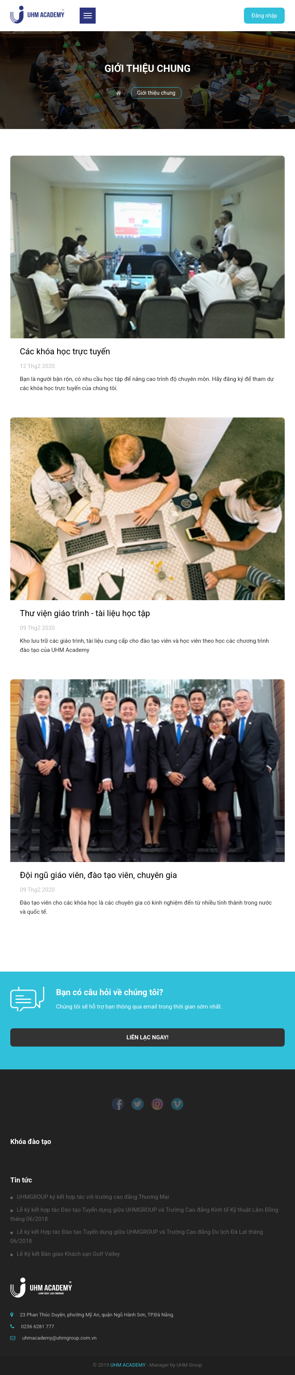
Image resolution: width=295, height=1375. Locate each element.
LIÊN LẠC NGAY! (147, 1037)
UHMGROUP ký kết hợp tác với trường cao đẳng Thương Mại (89, 1196)
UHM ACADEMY (128, 1365)
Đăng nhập (264, 16)
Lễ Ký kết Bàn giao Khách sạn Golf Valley (65, 1254)
